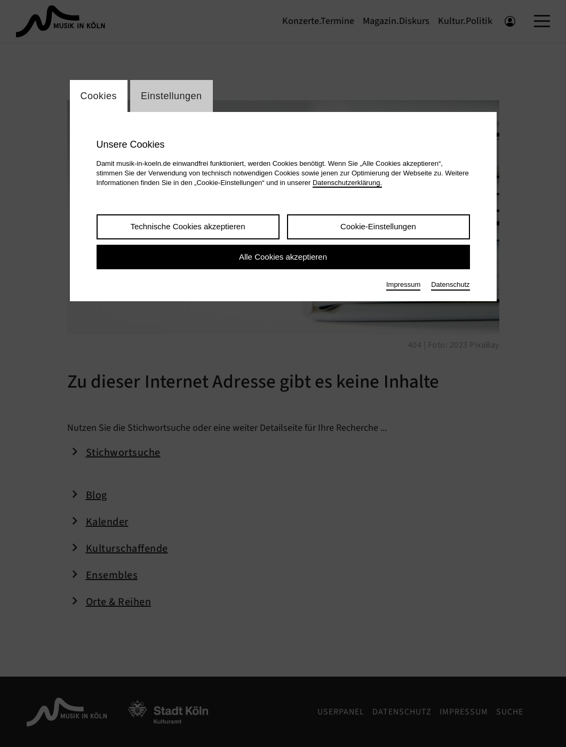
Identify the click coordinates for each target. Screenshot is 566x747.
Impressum (403, 284)
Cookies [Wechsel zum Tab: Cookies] (99, 96)
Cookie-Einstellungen (378, 226)
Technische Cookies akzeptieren (187, 226)
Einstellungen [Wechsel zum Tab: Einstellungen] (171, 96)
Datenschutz (450, 284)
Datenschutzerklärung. (347, 183)
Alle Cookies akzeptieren (283, 256)
